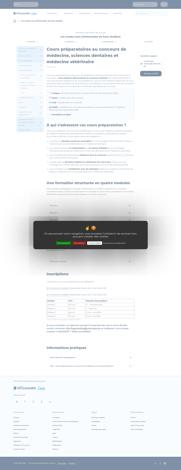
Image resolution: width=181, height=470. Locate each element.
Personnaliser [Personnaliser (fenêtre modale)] (94, 243)
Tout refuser (79, 243)
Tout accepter (63, 243)
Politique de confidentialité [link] (114, 243)
